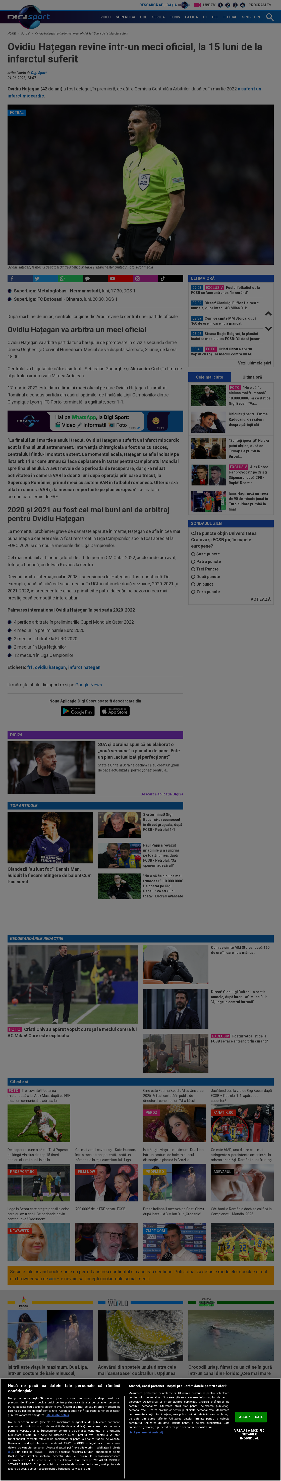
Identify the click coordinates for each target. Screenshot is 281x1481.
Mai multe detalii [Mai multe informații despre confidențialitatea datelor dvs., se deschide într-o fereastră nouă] (57, 1415)
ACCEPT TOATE (251, 1417)
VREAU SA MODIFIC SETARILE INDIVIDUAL (249, 1434)
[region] (140, 1429)
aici (10, 1452)
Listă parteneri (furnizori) (146, 1432)
